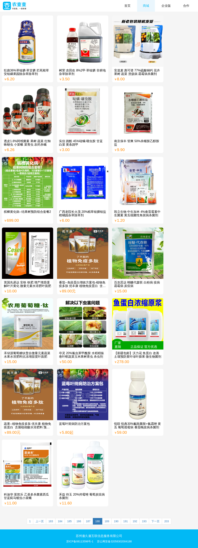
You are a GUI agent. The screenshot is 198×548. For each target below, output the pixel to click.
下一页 (155, 521)
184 (60, 521)
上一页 (40, 521)
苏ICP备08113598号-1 (79, 541)
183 (51, 521)
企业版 (166, 5)
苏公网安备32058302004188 (114, 541)
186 (79, 521)
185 (69, 521)
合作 (186, 5)
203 (166, 521)
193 (144, 521)
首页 (127, 5)
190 (116, 521)
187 (88, 521)
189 (107, 521)
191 (125, 521)
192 (135, 521)
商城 (146, 5)
